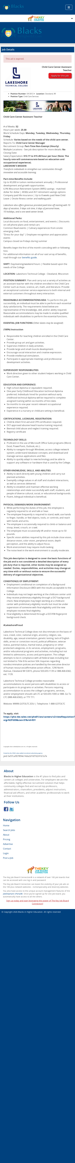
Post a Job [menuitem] (8, 857)
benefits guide (29, 257)
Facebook (6, 809)
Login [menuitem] (6, 853)
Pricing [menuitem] (6, 839)
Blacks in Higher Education (30, 912)
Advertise (8, 844)
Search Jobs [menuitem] (9, 830)
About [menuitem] (6, 834)
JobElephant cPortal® (13, 893)
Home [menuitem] (6, 825)
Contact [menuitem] (7, 848)
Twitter (11, 809)
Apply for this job (60, 75)
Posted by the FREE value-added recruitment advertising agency (23, 753)
